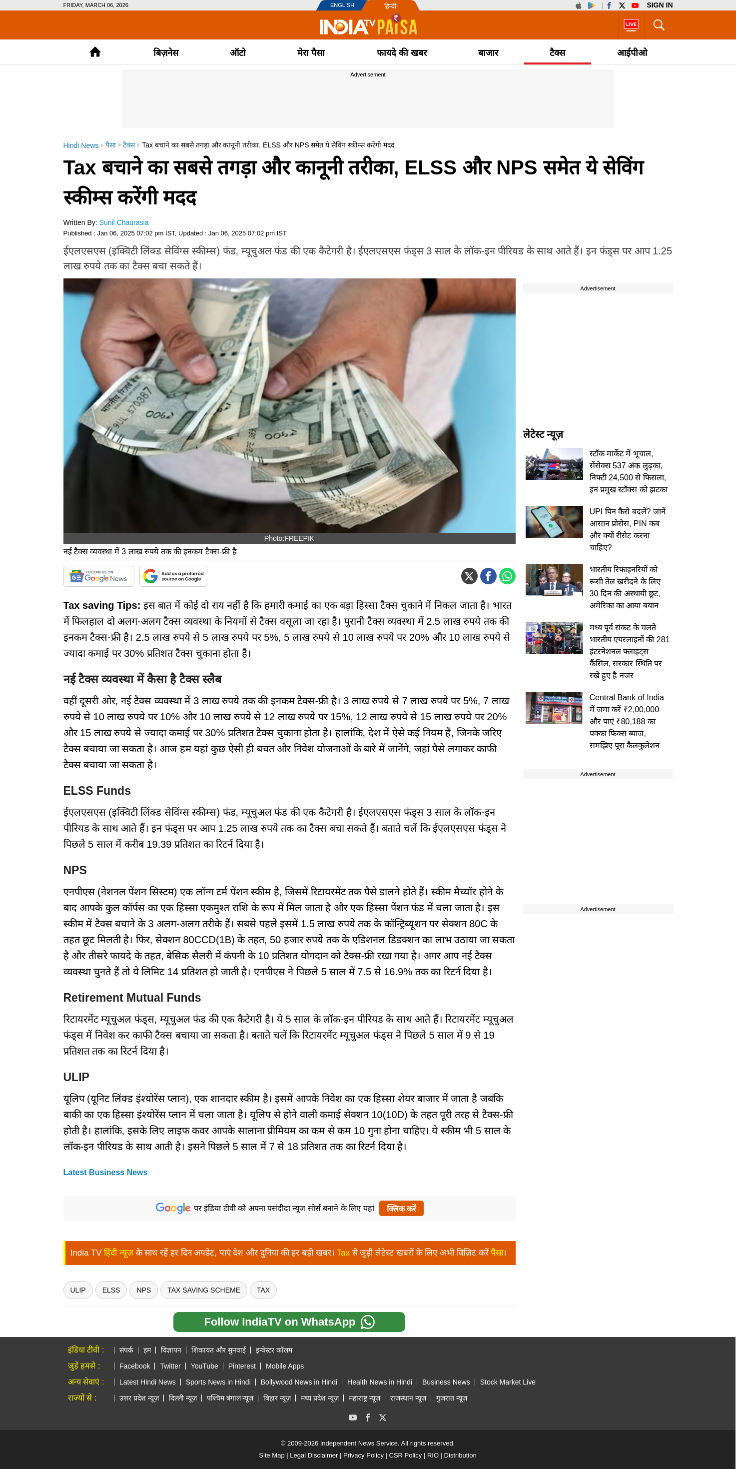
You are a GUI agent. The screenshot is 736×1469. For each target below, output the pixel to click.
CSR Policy (405, 1455)
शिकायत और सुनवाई (218, 1350)
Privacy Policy (363, 1455)
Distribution (460, 1455)
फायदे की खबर (402, 53)
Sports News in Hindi (218, 1382)
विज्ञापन (171, 1350)
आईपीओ (632, 53)
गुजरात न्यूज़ (451, 1398)
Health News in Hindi (379, 1382)
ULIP (78, 1290)
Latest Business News (105, 1172)
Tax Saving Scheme (203, 1290)
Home (95, 51)
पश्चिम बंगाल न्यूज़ (230, 1398)
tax (263, 1290)
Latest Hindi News (147, 1382)
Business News (446, 1382)
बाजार (488, 53)
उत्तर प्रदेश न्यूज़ (139, 1398)
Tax (343, 1253)
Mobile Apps (285, 1366)
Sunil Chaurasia (124, 222)
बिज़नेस (165, 53)
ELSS (111, 1290)
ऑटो (238, 53)
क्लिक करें (401, 1209)
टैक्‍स (557, 53)
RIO (433, 1455)
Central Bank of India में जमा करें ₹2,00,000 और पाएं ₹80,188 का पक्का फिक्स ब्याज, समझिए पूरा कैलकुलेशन (627, 721)
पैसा (497, 1253)
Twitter (170, 1366)
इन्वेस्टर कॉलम (274, 1350)
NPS (143, 1290)
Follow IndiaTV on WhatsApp (289, 1322)
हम (147, 1350)
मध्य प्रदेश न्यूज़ (320, 1398)
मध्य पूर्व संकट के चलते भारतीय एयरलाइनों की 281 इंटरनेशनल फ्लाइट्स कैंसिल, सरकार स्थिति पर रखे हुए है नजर (630, 651)
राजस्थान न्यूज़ (408, 1398)
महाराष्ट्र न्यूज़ (364, 1398)
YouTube (204, 1366)
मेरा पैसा (311, 53)
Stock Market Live (508, 1382)
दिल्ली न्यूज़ (183, 1398)
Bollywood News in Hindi (299, 1382)
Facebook (134, 1366)
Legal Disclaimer (314, 1455)
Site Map (271, 1455)
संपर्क (126, 1350)
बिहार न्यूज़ (277, 1398)
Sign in (660, 5)
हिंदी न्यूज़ (118, 1253)
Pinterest (242, 1366)
